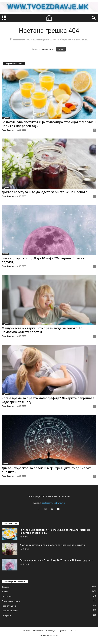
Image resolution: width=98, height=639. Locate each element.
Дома (61, 49)
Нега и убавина (9, 606)
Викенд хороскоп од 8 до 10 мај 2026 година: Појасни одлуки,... (43, 260)
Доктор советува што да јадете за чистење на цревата (44, 192)
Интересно (7, 615)
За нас (72, 631)
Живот (5, 254)
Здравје (5, 118)
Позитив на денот (10, 610)
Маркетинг (38, 631)
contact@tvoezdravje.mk (53, 503)
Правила (62, 631)
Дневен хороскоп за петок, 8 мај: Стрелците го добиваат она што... (46, 470)
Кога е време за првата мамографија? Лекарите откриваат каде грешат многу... (48, 400)
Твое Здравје (8, 130)
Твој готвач (7, 596)
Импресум (50, 631)
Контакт (26, 631)
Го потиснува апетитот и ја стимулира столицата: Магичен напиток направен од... (49, 124)
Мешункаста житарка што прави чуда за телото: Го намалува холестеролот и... (42, 330)
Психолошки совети (11, 601)
